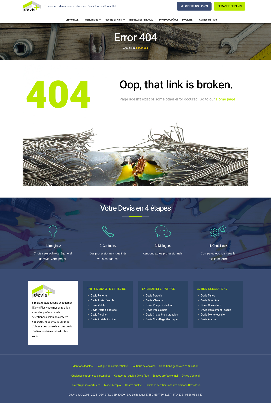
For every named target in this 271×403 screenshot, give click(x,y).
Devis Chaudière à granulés (162, 315)
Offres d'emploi (197, 376)
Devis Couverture (211, 305)
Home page (225, 99)
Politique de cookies (146, 366)
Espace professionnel (167, 376)
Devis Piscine (99, 315)
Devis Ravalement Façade (216, 310)
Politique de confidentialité (110, 366)
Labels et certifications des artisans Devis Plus (179, 385)
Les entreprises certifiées (79, 385)
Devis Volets (98, 305)
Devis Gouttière (210, 301)
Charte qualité (135, 385)
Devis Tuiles (208, 296)
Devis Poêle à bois (156, 310)
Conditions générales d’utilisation (185, 366)
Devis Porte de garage (104, 310)
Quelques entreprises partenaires (84, 376)
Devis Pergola (154, 296)
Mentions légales (76, 366)
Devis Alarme (209, 319)
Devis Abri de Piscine (103, 319)
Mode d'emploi (110, 385)
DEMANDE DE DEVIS (230, 6)
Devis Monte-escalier (213, 315)
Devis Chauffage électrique (161, 319)
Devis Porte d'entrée (102, 301)
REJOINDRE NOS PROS (194, 6)
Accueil (127, 48)
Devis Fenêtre (99, 296)
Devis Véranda (154, 301)
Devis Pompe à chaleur (159, 305)
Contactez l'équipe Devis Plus (129, 376)
